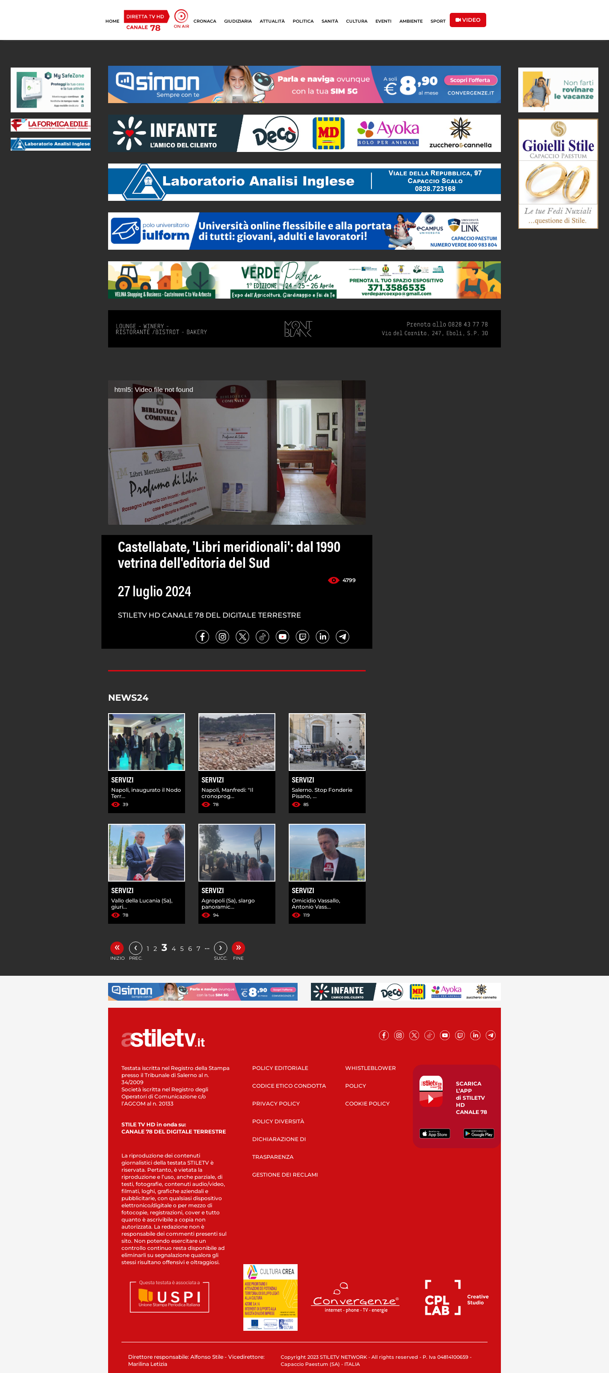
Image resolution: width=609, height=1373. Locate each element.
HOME (112, 21)
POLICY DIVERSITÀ (278, 1121)
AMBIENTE (411, 21)
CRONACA (205, 21)
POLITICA (303, 21)
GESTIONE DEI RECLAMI (285, 1174)
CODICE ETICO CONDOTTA (289, 1085)
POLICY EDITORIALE (280, 1068)
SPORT (438, 21)
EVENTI (383, 21)
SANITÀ (330, 21)
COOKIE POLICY (367, 1103)
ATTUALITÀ (272, 21)
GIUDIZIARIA (238, 21)
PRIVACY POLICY (276, 1103)
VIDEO (468, 19)
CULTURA (356, 21)
